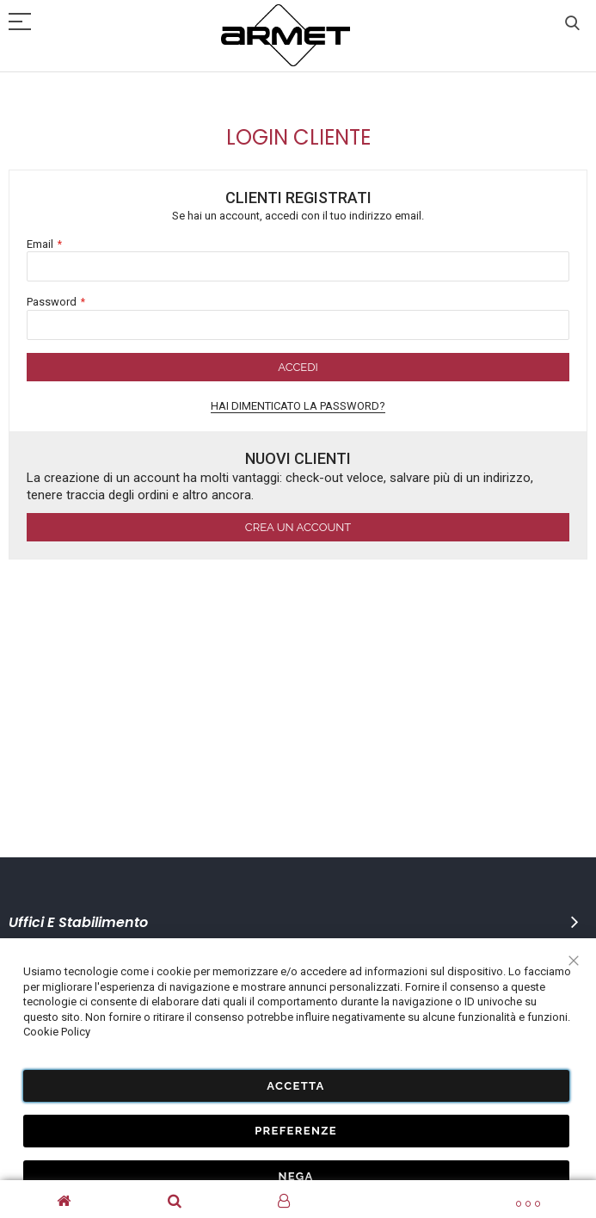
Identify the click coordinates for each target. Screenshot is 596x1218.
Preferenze (296, 1130)
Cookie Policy (56, 1031)
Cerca (572, 24)
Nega (295, 1175)
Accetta (295, 1085)
